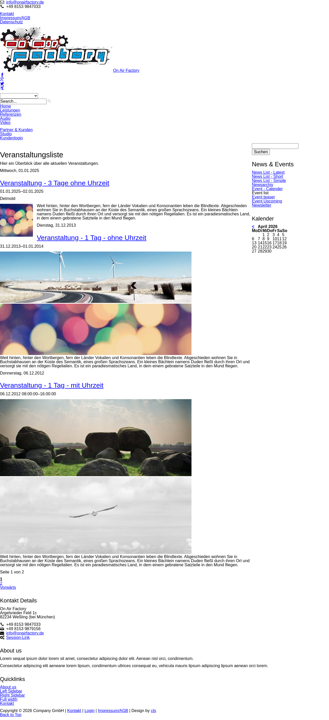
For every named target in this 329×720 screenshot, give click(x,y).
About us (8, 687)
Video (5, 122)
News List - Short (267, 176)
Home (5, 106)
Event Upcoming (267, 201)
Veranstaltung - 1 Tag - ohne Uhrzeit (91, 238)
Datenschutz (11, 22)
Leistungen (10, 110)
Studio (6, 134)
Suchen (261, 152)
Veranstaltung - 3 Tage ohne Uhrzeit (54, 183)
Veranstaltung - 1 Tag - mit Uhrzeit (52, 385)
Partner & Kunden (16, 130)
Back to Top (10, 715)
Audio (5, 118)
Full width (8, 699)
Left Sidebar (11, 691)
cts (153, 710)
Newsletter (261, 205)
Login (90, 710)
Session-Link (18, 637)
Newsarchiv (262, 185)
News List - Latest (268, 172)
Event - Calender (267, 189)
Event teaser (263, 197)
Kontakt (7, 14)
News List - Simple (269, 180)
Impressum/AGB (15, 18)
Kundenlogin (11, 138)
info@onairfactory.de (25, 2)
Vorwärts (8, 587)
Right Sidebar (12, 695)
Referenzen (10, 114)
